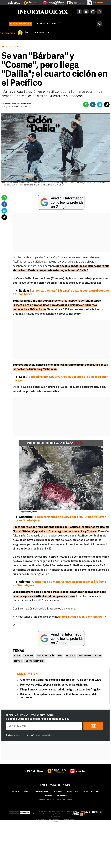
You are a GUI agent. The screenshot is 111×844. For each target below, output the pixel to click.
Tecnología (72, 791)
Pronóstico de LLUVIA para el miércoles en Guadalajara (54, 685)
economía (62, 795)
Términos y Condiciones (43, 735)
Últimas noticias (20, 24)
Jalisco (15, 791)
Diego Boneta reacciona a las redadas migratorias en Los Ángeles (60, 689)
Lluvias (18, 661)
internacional (42, 791)
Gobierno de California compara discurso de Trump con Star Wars (60, 680)
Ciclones (28, 656)
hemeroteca (45, 799)
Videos (42, 23)
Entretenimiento (91, 791)
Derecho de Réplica (59, 819)
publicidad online (64, 799)
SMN (60, 656)
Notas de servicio (34, 661)
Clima (17, 656)
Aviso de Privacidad (43, 819)
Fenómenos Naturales (90, 656)
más (56, 24)
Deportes (57, 791)
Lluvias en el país (45, 656)
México (5, 47)
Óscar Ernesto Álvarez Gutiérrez (19, 104)
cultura (48, 795)
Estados (70, 656)
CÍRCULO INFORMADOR (37, 33)
